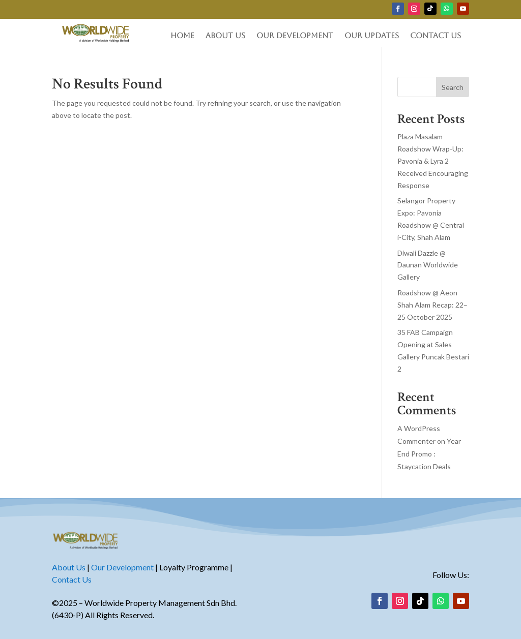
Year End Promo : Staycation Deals (429, 454)
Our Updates (371, 36)
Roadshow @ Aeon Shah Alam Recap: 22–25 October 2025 (432, 304)
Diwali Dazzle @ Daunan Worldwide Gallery (427, 265)
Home (182, 36)
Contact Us (435, 36)
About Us (225, 36)
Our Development (294, 36)
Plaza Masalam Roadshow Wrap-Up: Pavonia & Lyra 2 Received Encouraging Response (432, 160)
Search (453, 87)
